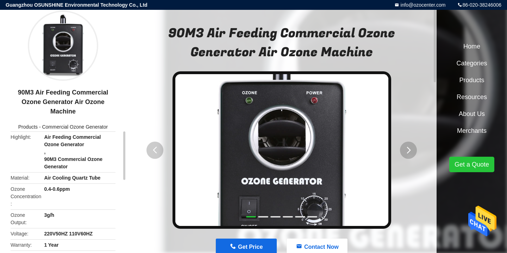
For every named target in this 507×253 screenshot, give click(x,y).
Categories (471, 63)
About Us (472, 113)
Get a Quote (472, 164)
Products (28, 127)
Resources (472, 96)
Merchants (472, 130)
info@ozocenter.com (422, 5)
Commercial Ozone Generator (75, 127)
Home (471, 46)
